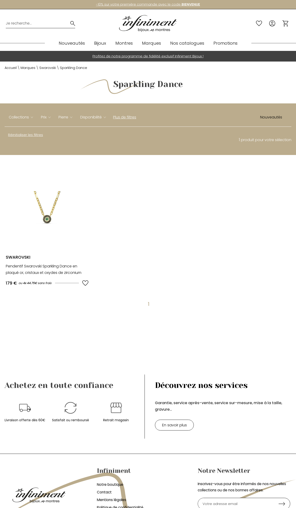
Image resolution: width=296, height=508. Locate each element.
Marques (151, 43)
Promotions (225, 43)
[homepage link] (148, 23)
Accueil (11, 67)
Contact (104, 492)
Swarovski (47, 67)
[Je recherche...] (34, 23)
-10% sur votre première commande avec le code (148, 4)
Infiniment (114, 470)
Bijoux (100, 43)
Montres (124, 43)
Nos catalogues (187, 43)
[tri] (272, 117)
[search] (72, 23)
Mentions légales (111, 499)
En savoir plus (174, 424)
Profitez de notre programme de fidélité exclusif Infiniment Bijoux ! (148, 56)
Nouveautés (72, 43)
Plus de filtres (124, 117)
